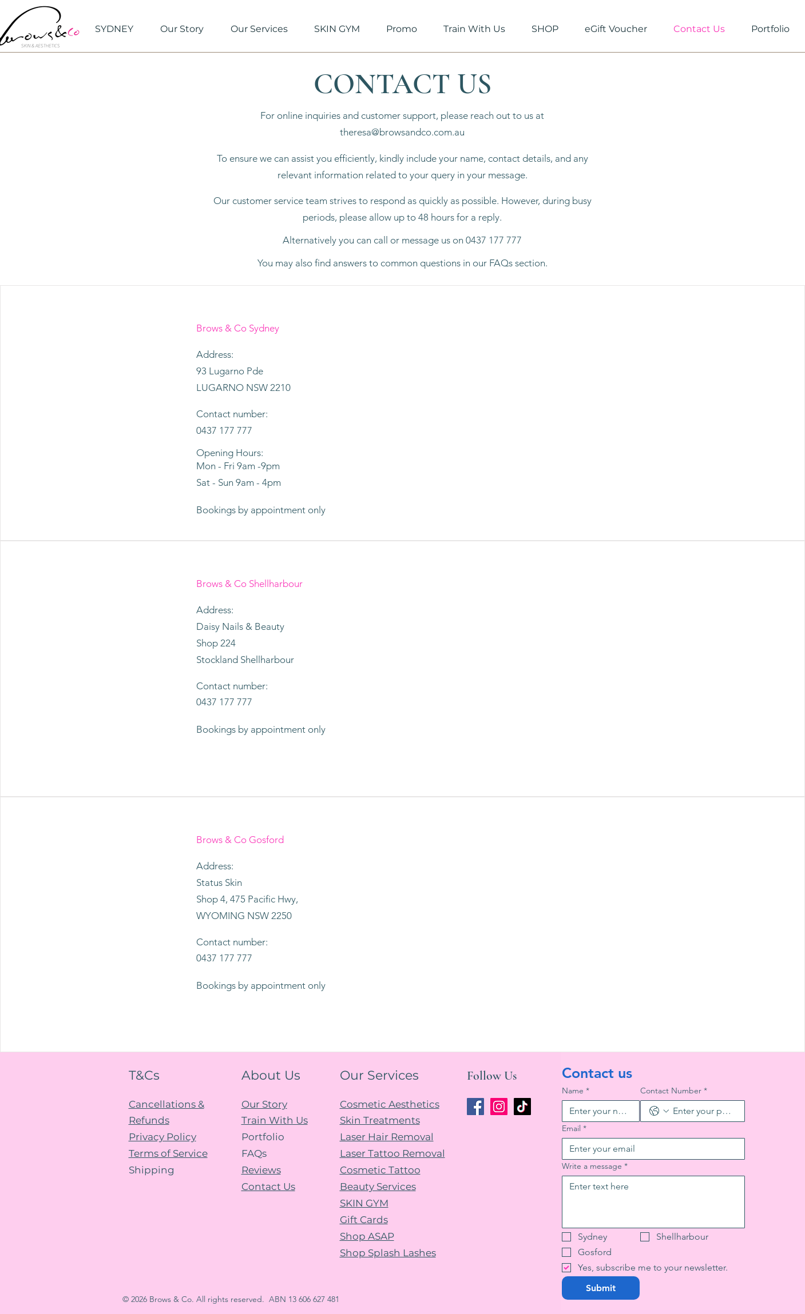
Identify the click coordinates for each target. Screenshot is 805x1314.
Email (574, 1128)
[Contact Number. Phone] (704, 1111)
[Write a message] (653, 1202)
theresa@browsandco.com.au (402, 132)
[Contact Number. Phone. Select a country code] (659, 1111)
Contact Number (673, 1091)
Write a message (595, 1166)
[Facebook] (475, 1106)
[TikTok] (522, 1106)
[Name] (597, 1111)
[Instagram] (498, 1106)
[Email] (649, 1149)
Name (575, 1091)
